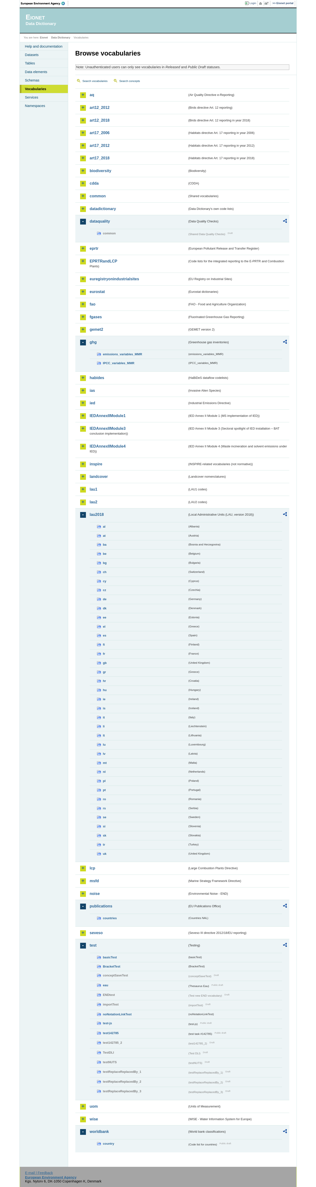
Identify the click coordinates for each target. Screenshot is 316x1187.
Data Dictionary (60, 37)
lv (104, 754)
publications (101, 906)
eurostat (97, 292)
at (104, 535)
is (104, 708)
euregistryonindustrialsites (114, 279)
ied (92, 403)
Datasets (32, 55)
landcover (99, 477)
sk (104, 835)
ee (104, 617)
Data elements (36, 72)
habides (97, 378)
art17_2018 (100, 158)
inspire (96, 464)
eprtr (94, 248)
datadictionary (103, 209)
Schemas (32, 80)
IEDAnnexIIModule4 (108, 446)
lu (104, 744)
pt (104, 790)
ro (104, 799)
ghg (93, 342)
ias (92, 390)
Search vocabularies (95, 81)
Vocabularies (35, 89)
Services (31, 97)
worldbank (99, 1132)
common (98, 196)
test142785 (111, 1033)
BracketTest (111, 966)
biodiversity (100, 171)
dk (105, 608)
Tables (30, 63)
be (105, 554)
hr (104, 681)
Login (252, 3)
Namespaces (35, 106)
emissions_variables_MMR (122, 354)
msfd (94, 881)
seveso (96, 933)
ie (104, 699)
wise (94, 1119)
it (104, 717)
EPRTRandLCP (103, 261)
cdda (94, 183)
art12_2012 (100, 108)
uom (94, 1106)
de (105, 599)
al (104, 526)
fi (104, 644)
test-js (107, 1023)
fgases (96, 317)
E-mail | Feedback (39, 1173)
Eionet (44, 37)
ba (105, 544)
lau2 (93, 502)
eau (105, 985)
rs (104, 808)
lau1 (93, 489)
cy (104, 581)
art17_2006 (100, 133)
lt (104, 735)
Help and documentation (44, 46)
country (108, 1143)
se (104, 817)
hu (105, 690)
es (104, 635)
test (93, 945)
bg (105, 563)
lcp (92, 868)
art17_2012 (100, 146)
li (104, 726)
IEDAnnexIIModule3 (108, 428)
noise (95, 894)
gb (105, 663)
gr (104, 672)
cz (104, 590)
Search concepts (129, 81)
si (104, 826)
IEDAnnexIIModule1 (108, 416)
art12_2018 (100, 120)
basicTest (110, 957)
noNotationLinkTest (117, 1014)
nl (104, 772)
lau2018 (97, 514)
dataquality (100, 221)
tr (104, 844)
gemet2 (96, 329)
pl (104, 781)
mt (105, 763)
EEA (44, 3)
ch (105, 572)
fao (93, 304)
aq (92, 95)
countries (110, 918)
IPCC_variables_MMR (119, 363)
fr (104, 654)
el (104, 626)
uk (105, 854)
